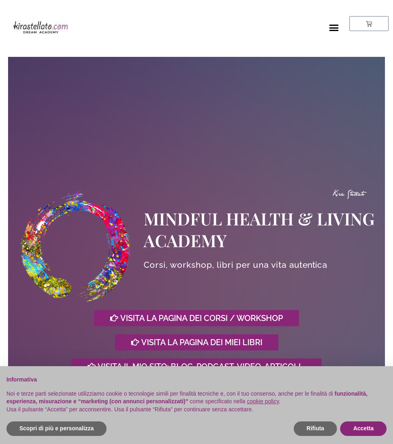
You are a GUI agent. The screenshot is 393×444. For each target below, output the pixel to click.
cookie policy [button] (263, 401)
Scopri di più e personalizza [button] (56, 428)
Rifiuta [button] (315, 428)
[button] (333, 27)
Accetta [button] (363, 428)
